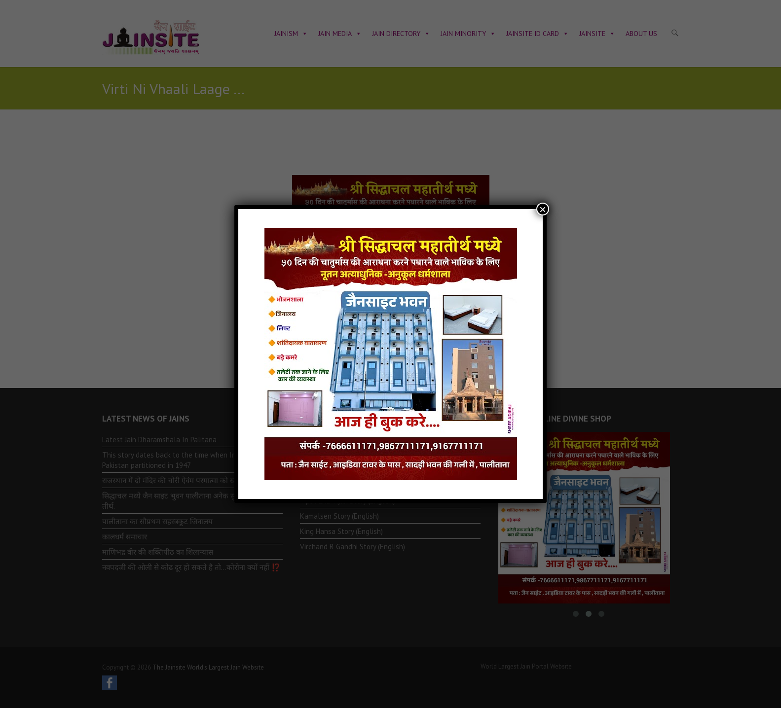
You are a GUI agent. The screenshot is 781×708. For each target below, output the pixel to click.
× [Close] (542, 209)
